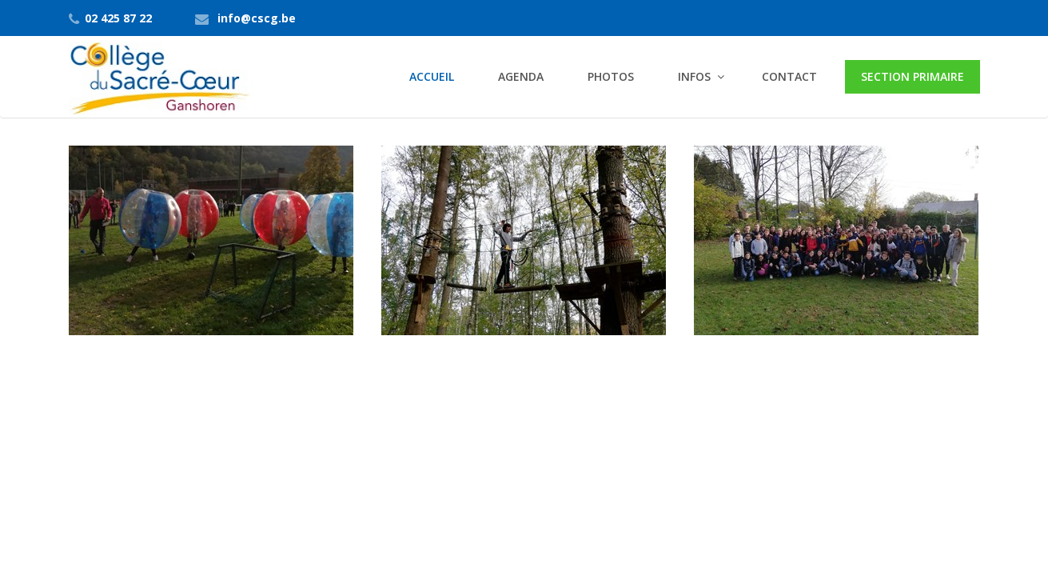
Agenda (521, 76)
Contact (789, 76)
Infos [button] (694, 76)
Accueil (431, 76)
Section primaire (912, 76)
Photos (611, 76)
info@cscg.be (256, 18)
